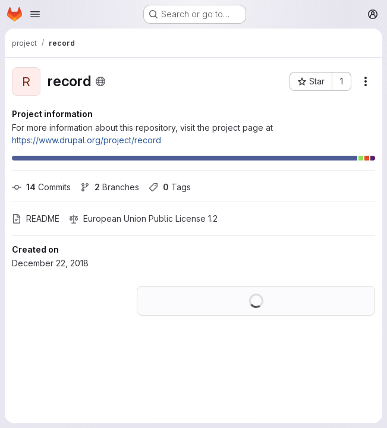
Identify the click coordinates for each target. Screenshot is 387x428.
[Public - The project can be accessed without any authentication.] (100, 81)
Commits (41, 187)
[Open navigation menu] (35, 14)
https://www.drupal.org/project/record (86, 140)
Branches (109, 187)
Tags (170, 187)
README (35, 218)
